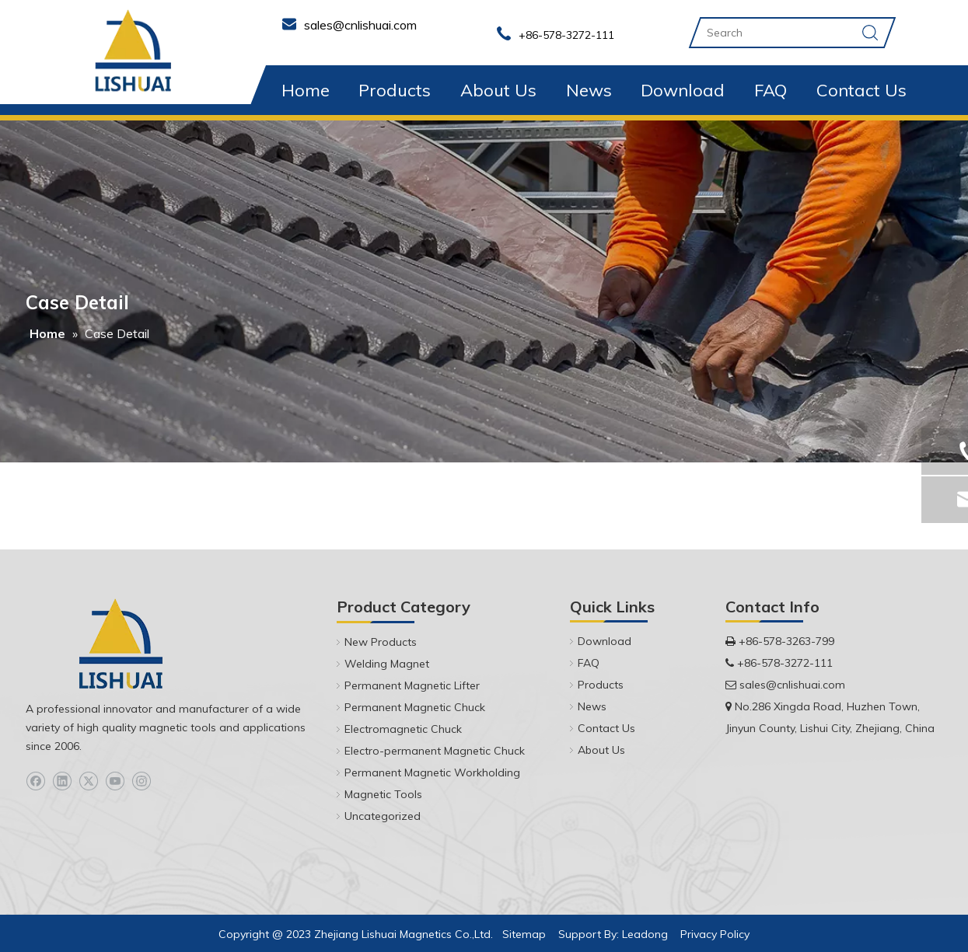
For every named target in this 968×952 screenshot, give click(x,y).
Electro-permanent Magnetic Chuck (434, 751)
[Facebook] (35, 781)
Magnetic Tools (383, 794)
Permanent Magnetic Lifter (412, 685)
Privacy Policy (715, 934)
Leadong (645, 934)
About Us (498, 90)
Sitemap (524, 934)
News (589, 90)
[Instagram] (141, 781)
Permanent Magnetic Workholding (432, 772)
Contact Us (861, 90)
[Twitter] (88, 781)
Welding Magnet (386, 664)
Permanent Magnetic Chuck (414, 707)
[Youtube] (114, 781)
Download (683, 90)
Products (394, 90)
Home (305, 90)
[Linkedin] (62, 781)
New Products (380, 642)
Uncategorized (382, 816)
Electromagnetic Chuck (403, 729)
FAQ (770, 90)
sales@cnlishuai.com (792, 685)
